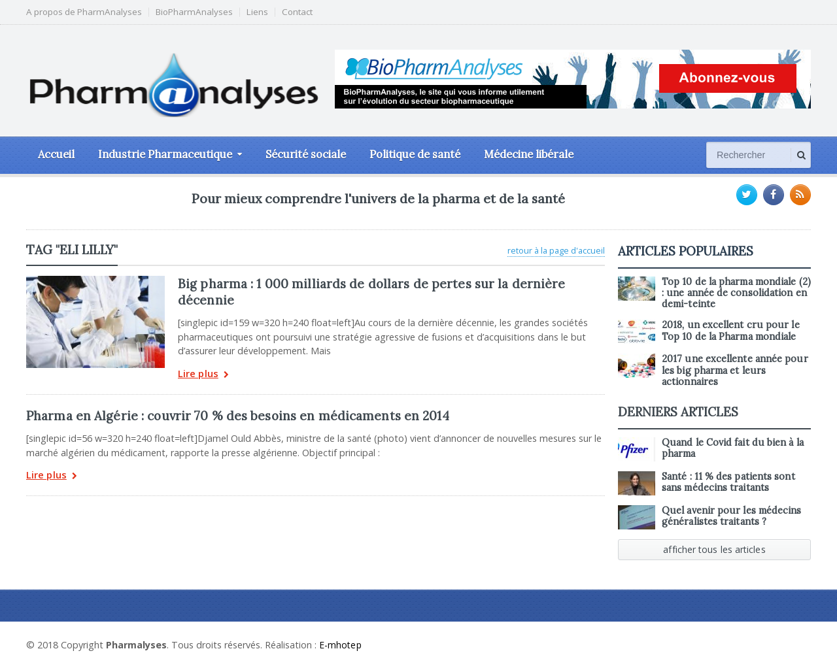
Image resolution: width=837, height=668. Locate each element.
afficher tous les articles (714, 549)
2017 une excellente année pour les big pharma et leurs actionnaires (734, 370)
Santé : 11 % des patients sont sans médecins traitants (727, 482)
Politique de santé (414, 154)
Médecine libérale (528, 154)
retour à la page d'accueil (556, 250)
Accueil (56, 154)
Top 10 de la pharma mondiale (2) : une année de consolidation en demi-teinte (735, 293)
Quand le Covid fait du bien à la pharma (732, 448)
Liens (257, 12)
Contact (297, 12)
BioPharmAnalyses (194, 12)
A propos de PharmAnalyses (84, 12)
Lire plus (203, 375)
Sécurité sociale (305, 154)
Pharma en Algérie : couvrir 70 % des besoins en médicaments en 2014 (235, 416)
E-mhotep (340, 645)
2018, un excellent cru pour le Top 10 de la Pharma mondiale (730, 330)
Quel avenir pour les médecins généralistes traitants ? (731, 516)
